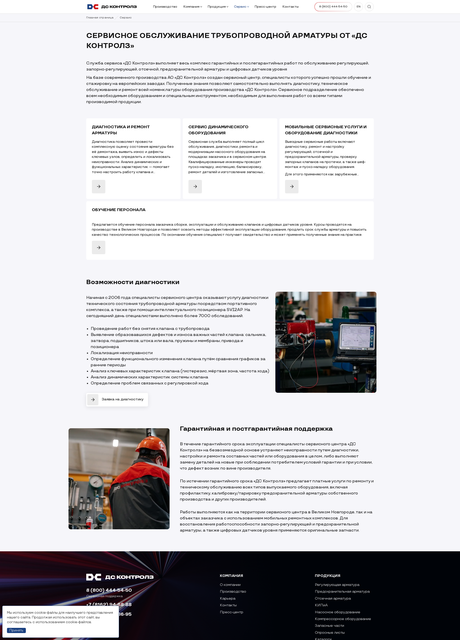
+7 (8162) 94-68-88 (109, 604)
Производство (165, 7)
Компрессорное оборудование (343, 619)
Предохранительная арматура (342, 591)
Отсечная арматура (333, 598)
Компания (193, 7)
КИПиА (321, 605)
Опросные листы (330, 633)
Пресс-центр (266, 7)
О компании (230, 585)
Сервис (241, 7)
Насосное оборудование (337, 612)
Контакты (291, 7)
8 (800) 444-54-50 (109, 590)
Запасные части (329, 626)
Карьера (227, 598)
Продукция (218, 7)
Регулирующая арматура (337, 585)
